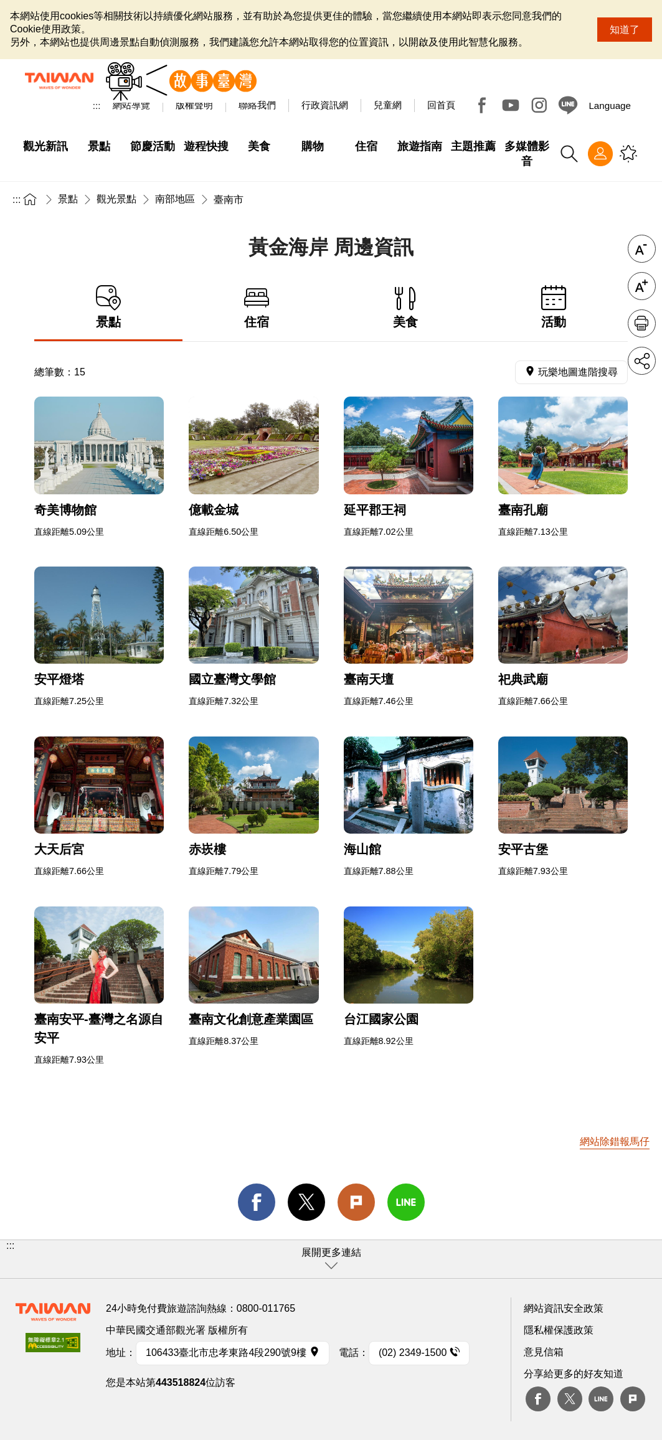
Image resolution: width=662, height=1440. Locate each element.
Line (601, 1398)
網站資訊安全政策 (563, 1308)
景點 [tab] (108, 307)
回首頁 (441, 105)
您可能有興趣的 (628, 153)
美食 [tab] (405, 307)
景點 (68, 199)
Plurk (356, 1202)
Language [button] (610, 105)
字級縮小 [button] (642, 249)
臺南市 (229, 199)
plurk (632, 1398)
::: (97, 105)
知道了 (625, 29)
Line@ (568, 105)
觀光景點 (116, 199)
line (406, 1202)
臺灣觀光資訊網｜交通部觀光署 (59, 80)
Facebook (482, 105)
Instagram (539, 105)
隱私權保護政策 (558, 1330)
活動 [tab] (554, 307)
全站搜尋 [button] (569, 153)
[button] (331, 1259)
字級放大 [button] (642, 286)
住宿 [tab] (256, 307)
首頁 (30, 199)
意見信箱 (544, 1352)
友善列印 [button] (642, 323)
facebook (256, 1202)
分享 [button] (642, 361)
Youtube (511, 105)
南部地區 (175, 199)
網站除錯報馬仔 (615, 1141)
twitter (306, 1202)
